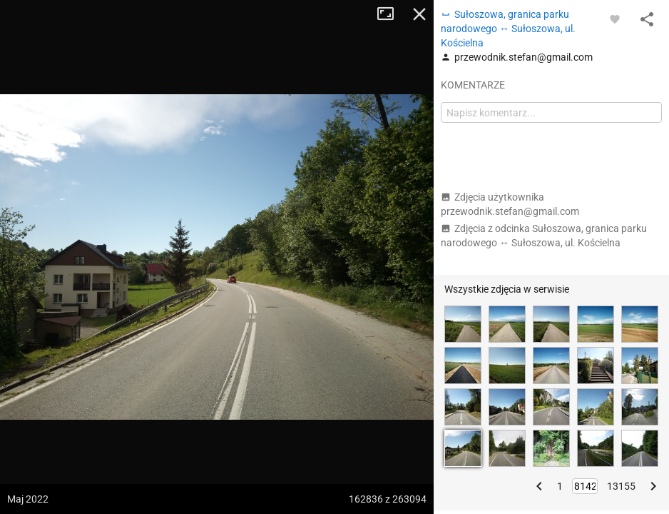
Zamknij (419, 14)
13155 (621, 486)
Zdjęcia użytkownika (510, 204)
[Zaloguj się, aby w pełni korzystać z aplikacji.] (614, 18)
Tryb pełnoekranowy (391, 14)
